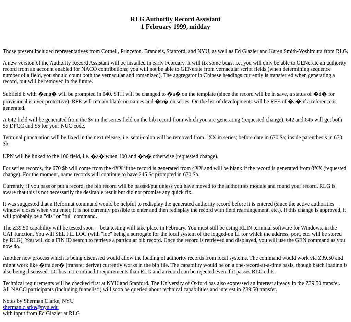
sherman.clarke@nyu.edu (31, 307)
